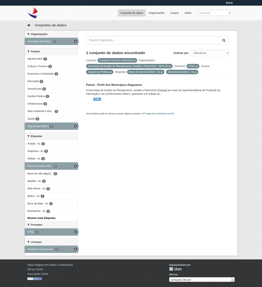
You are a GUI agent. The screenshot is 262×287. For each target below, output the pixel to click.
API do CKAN (35, 269)
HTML (97, 99)
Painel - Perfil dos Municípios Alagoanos (114, 84)
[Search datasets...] (152, 40)
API (144, 113)
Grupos (174, 12)
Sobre (188, 12)
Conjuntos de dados (131, 12)
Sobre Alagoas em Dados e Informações (50, 264)
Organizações (156, 12)
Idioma (173, 274)
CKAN (175, 269)
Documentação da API (162, 113)
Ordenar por (181, 53)
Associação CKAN (37, 273)
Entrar (229, 2)
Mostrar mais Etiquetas (41, 218)
